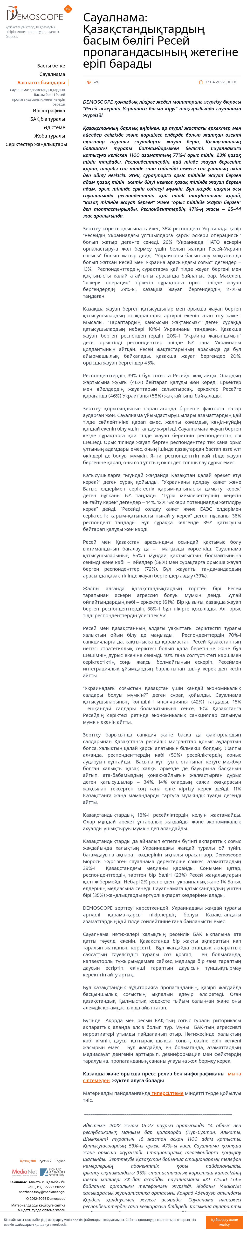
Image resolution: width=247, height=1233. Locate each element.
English (60, 1161)
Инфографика (49, 110)
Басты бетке (51, 66)
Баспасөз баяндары (41, 83)
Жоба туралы (49, 136)
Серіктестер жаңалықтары (36, 144)
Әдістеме (54, 127)
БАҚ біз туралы (47, 119)
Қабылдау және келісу (224, 1222)
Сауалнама (52, 74)
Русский (45, 1161)
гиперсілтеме (167, 1093)
